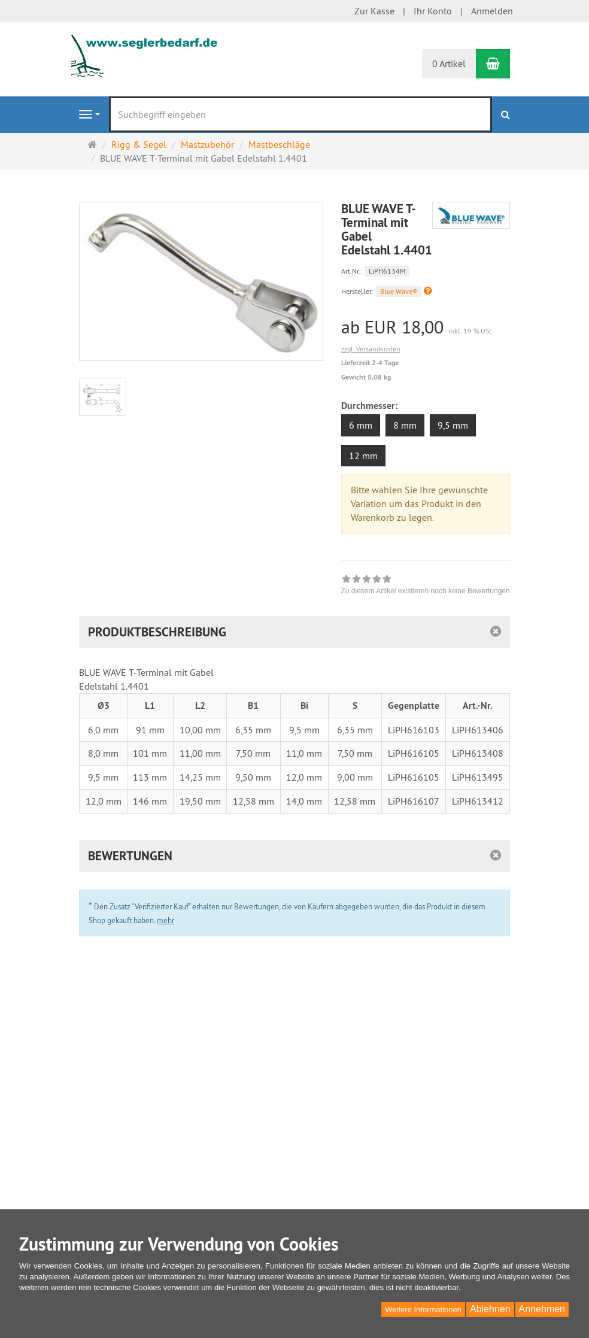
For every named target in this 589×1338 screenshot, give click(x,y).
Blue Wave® (398, 291)
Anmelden (492, 11)
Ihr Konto (433, 11)
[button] (428, 290)
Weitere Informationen (423, 1309)
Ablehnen (490, 1309)
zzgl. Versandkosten (370, 348)
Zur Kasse (374, 11)
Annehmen (542, 1309)
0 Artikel (449, 63)
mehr (165, 920)
